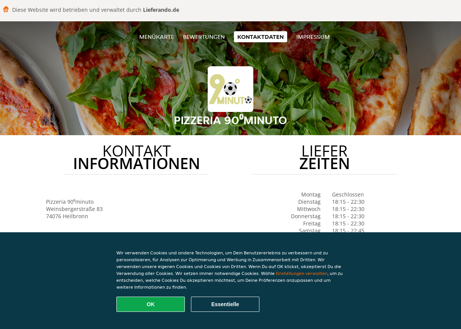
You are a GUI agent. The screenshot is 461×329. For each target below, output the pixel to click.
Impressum (313, 37)
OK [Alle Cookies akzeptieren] (151, 304)
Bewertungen (204, 37)
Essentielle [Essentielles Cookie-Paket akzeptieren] (225, 304)
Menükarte (156, 37)
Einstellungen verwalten (301, 273)
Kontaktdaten (260, 37)
